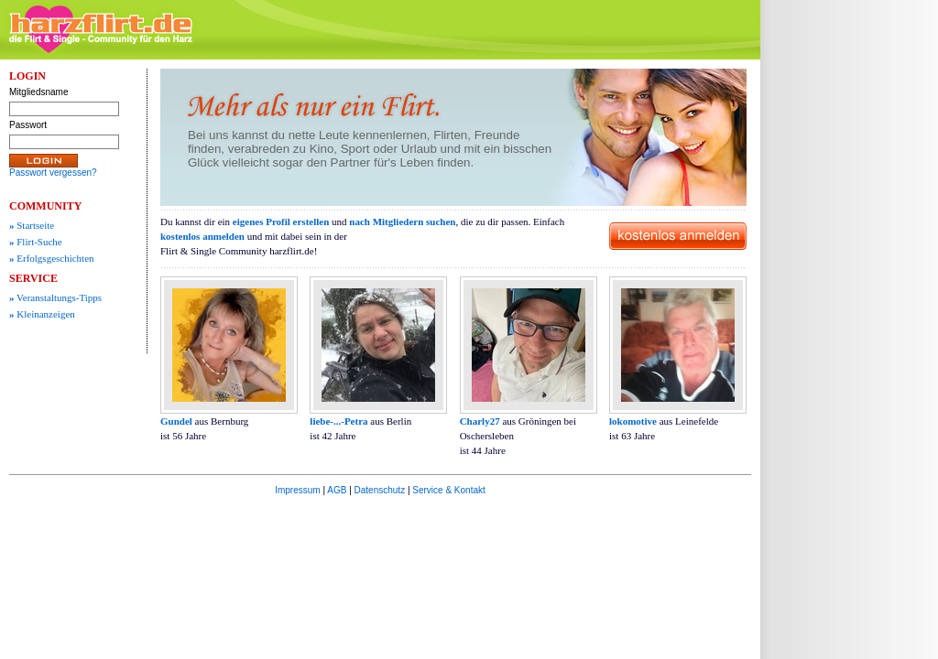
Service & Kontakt (448, 490)
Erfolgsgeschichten (51, 258)
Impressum (297, 490)
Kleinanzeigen (42, 313)
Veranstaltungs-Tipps (55, 297)
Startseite (31, 225)
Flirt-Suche (35, 241)
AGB (336, 490)
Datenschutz (380, 490)
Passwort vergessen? (53, 172)
